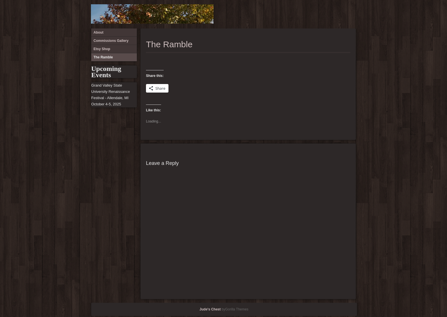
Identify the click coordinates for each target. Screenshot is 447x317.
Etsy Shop (340, 14)
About (321, 14)
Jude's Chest (210, 309)
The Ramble (349, 14)
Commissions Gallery (331, 14)
